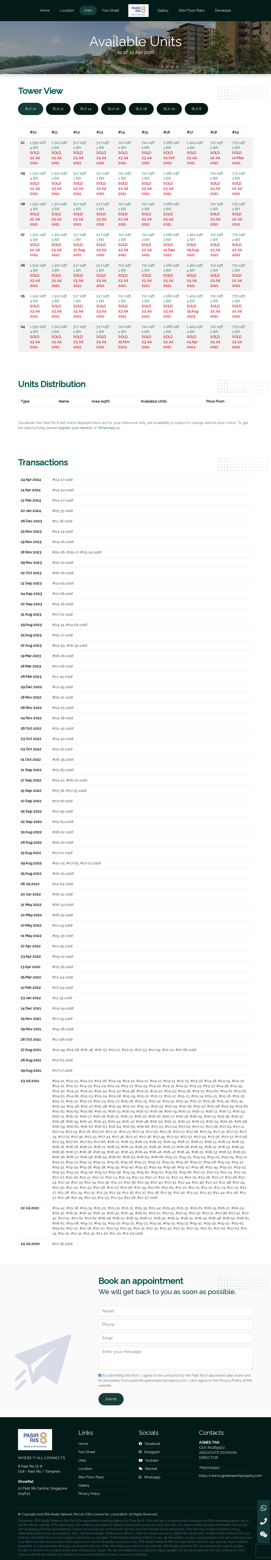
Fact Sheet (110, 10)
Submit (111, 1399)
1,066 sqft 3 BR (171, 152)
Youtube (148, 1460)
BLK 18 (141, 109)
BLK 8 (196, 109)
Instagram (149, 1452)
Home (45, 10)
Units (88, 10)
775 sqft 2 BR (238, 152)
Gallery (163, 10)
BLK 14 (85, 109)
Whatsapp (149, 1477)
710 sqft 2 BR (124, 152)
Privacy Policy (89, 1494)
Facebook (149, 1444)
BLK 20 (169, 109)
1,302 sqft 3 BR (59, 152)
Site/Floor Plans (192, 10)
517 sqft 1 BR (79, 152)
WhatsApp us (108, 428)
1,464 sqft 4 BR (195, 152)
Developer (223, 10)
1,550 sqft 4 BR (38, 152)
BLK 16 (113, 109)
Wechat (148, 1469)
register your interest (75, 428)
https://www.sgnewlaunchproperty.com (230, 1476)
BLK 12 (58, 109)
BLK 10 (30, 109)
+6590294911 (209, 1467)
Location (67, 10)
